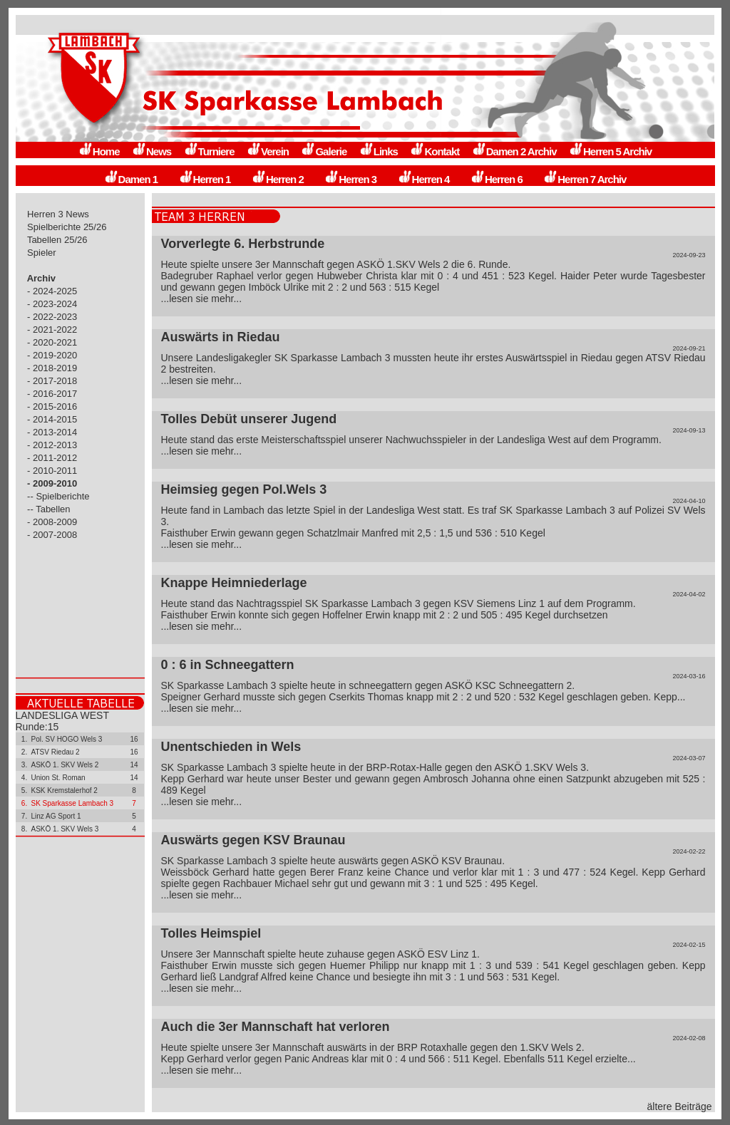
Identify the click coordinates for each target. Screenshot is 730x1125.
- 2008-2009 (52, 522)
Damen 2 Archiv (514, 151)
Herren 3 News (58, 214)
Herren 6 (497, 179)
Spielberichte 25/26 (67, 227)
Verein (268, 151)
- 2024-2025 (52, 291)
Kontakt (434, 151)
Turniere (209, 151)
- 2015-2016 (52, 406)
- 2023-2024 (52, 304)
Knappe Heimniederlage (234, 583)
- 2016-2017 (52, 393)
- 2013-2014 (52, 432)
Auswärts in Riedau (220, 337)
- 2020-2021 (52, 342)
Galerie (323, 151)
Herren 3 (350, 179)
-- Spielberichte (59, 496)
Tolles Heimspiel (211, 933)
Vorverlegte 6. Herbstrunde (243, 244)
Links (378, 151)
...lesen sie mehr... (201, 298)
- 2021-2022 (52, 329)
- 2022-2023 (52, 316)
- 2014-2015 (52, 419)
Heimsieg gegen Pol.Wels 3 (244, 489)
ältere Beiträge (679, 1106)
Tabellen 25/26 (58, 239)
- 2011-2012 (52, 457)
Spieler (42, 252)
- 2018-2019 (52, 368)
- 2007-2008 (52, 534)
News (151, 151)
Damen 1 (131, 179)
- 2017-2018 (52, 380)
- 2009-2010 (52, 483)
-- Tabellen (49, 509)
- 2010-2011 (52, 470)
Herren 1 (205, 179)
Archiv (41, 278)
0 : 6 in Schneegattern (227, 665)
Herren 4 (424, 179)
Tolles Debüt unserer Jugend (249, 419)
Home (99, 151)
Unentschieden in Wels (231, 747)
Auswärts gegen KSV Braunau (253, 840)
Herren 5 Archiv (610, 151)
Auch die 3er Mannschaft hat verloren (275, 1027)
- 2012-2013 (52, 445)
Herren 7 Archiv (584, 179)
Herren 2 (278, 179)
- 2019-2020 (52, 355)
